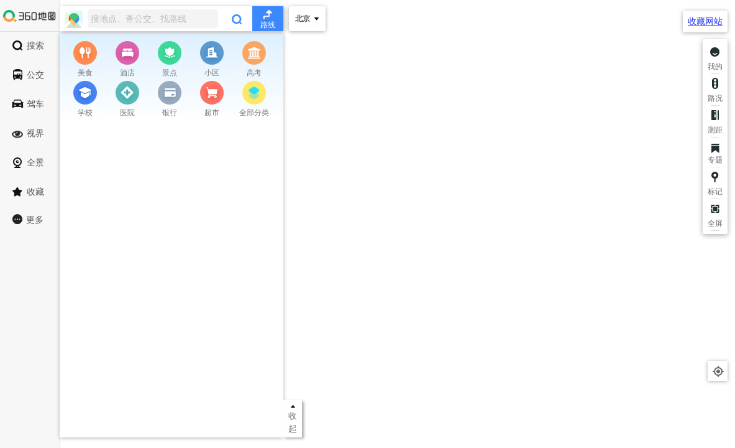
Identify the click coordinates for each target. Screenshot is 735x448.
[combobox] (171, 18)
